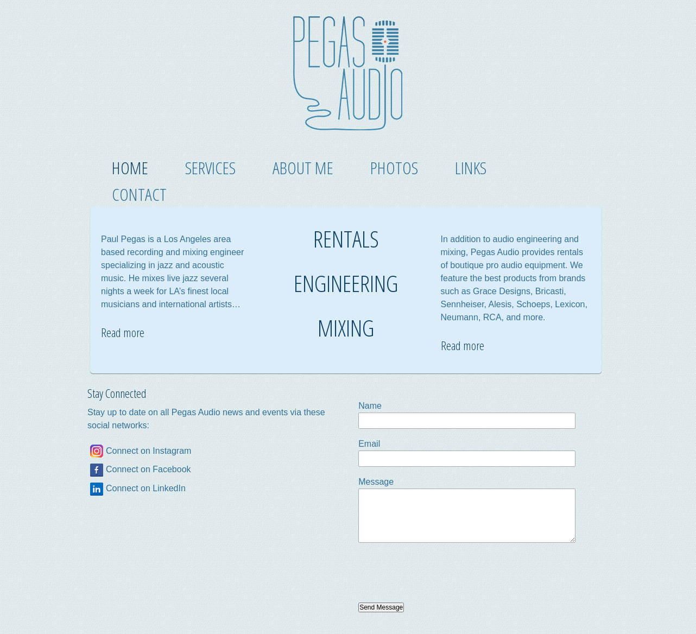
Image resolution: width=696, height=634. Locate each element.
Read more (122, 332)
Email (369, 443)
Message (376, 481)
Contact (139, 194)
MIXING (346, 328)
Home (130, 167)
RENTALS (346, 239)
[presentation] (440, 572)
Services (210, 167)
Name (370, 405)
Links (470, 167)
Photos (394, 167)
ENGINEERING (346, 283)
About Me (303, 167)
